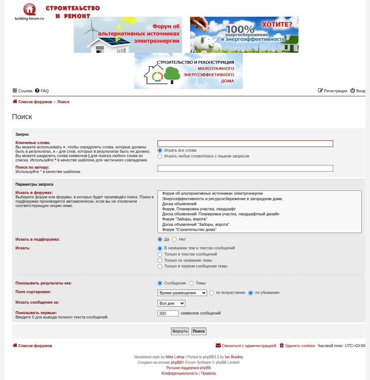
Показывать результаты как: (44, 283)
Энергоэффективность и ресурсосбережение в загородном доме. (259, 199)
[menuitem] (297, 345)
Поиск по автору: (32, 167)
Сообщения (172, 283)
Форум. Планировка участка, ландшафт (259, 209)
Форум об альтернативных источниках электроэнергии (259, 193)
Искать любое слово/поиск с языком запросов (203, 156)
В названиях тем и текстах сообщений (196, 248)
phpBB (176, 362)
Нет (179, 239)
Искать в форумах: (34, 192)
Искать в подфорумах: (38, 239)
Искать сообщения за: (37, 302)
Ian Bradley (234, 357)
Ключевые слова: (33, 142)
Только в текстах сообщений (187, 254)
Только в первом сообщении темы (193, 266)
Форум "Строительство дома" (259, 229)
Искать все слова (177, 150)
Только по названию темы (185, 260)
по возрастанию (227, 292)
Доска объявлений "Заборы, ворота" (259, 224)
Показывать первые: (36, 313)
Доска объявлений (259, 204)
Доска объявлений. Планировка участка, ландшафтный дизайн (259, 214)
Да (163, 239)
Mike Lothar (174, 357)
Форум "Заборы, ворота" (259, 219)
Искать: (23, 248)
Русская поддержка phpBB (188, 368)
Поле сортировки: (33, 292)
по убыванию (263, 292)
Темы (197, 283)
